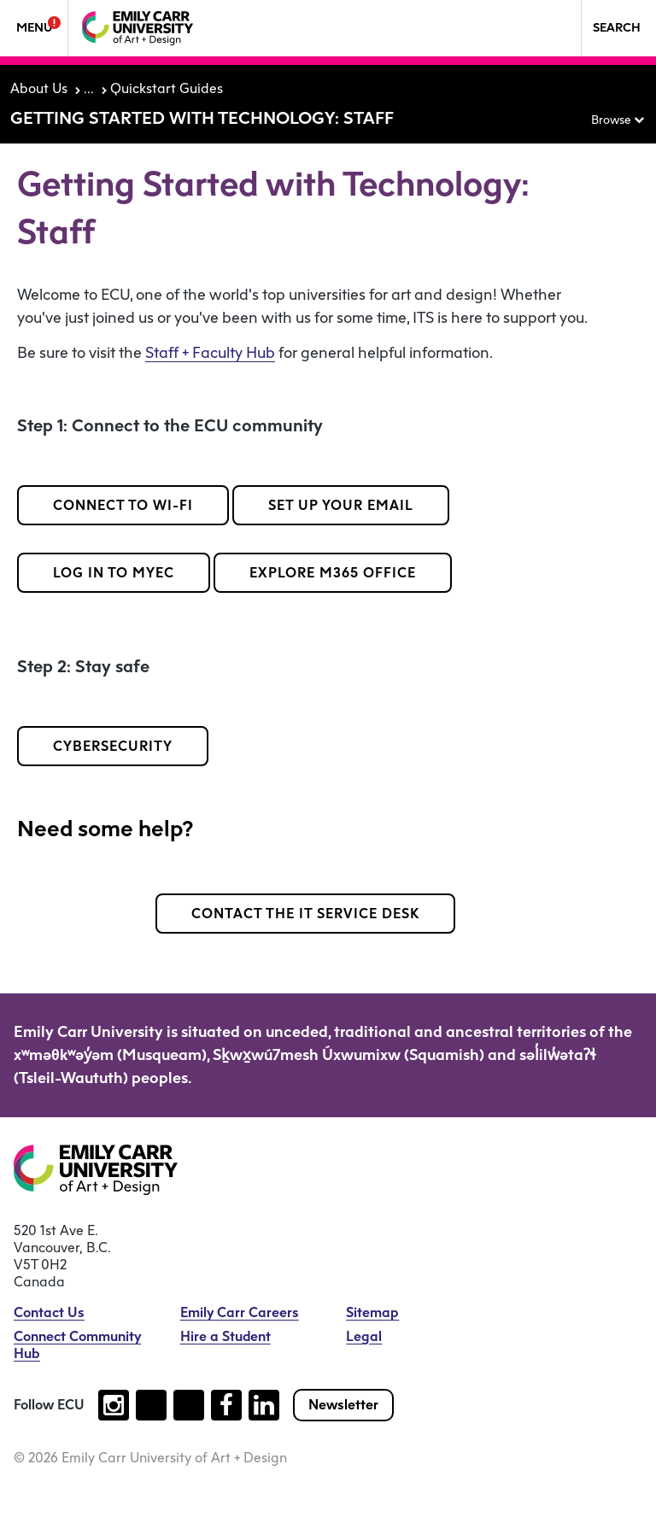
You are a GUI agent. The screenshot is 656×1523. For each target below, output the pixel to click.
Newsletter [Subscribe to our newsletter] (343, 1405)
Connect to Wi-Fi (123, 505)
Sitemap (372, 1312)
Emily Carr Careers (239, 1312)
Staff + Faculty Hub (210, 352)
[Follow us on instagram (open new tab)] (113, 1405)
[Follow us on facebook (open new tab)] (226, 1405)
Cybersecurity (113, 746)
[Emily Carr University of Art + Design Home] (137, 28)
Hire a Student (225, 1336)
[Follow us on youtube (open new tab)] (188, 1405)
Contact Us (49, 1312)
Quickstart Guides (166, 88)
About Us (38, 88)
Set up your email (340, 505)
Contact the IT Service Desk (305, 913)
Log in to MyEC (113, 573)
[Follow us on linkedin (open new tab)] (264, 1405)
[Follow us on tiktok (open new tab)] (151, 1405)
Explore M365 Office (332, 573)
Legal (364, 1336)
